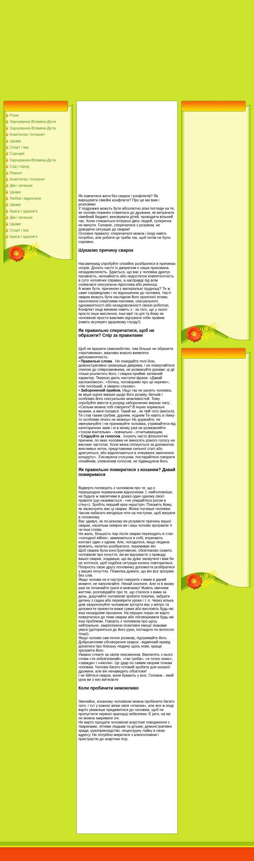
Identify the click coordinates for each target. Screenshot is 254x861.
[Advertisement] (88, 48)
